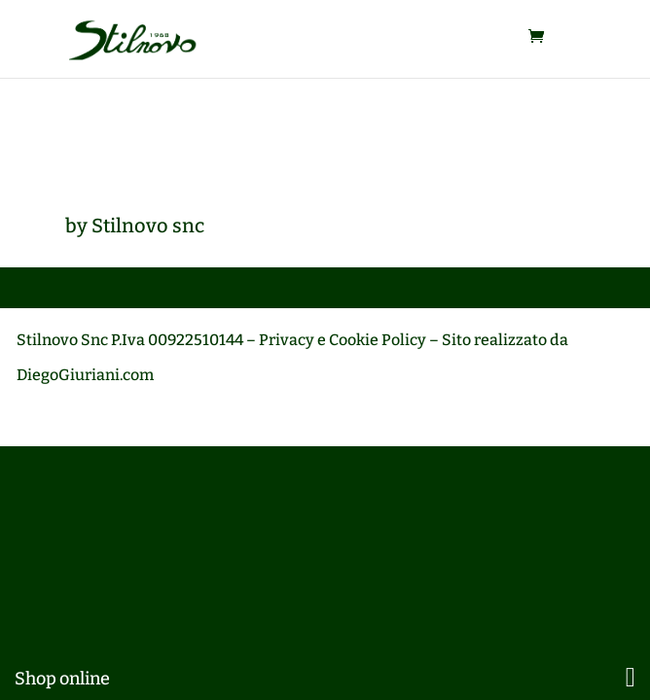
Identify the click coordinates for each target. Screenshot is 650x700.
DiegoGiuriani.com (85, 375)
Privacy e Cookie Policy (342, 340)
